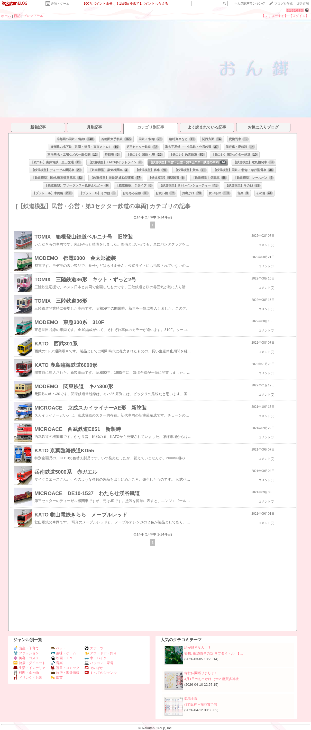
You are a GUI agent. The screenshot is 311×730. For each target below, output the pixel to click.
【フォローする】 (274, 16)
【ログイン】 (299, 16)
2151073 (295, 10)
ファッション (26, 653)
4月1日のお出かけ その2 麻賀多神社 (211, 679)
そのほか (94, 668)
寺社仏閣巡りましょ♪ (200, 673)
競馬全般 (191, 698)
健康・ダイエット (29, 663)
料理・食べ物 (26, 673)
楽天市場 (303, 3)
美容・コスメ (26, 658)
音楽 (57, 663)
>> (249, 3)
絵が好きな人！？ (197, 647)
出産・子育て (26, 648)
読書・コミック (65, 668)
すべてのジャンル (101, 673)
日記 (17, 16)
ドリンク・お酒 (27, 678)
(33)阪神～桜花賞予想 (200, 704)
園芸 (57, 678)
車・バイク (96, 658)
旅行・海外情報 (65, 673)
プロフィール (33, 16)
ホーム (6, 16)
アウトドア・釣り (101, 653)
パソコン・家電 (99, 663)
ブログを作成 (283, 3)
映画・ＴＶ (62, 658)
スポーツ (94, 648)
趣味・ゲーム (60, 3)
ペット (58, 648)
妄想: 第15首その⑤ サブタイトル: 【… (213, 653)
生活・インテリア (29, 668)
